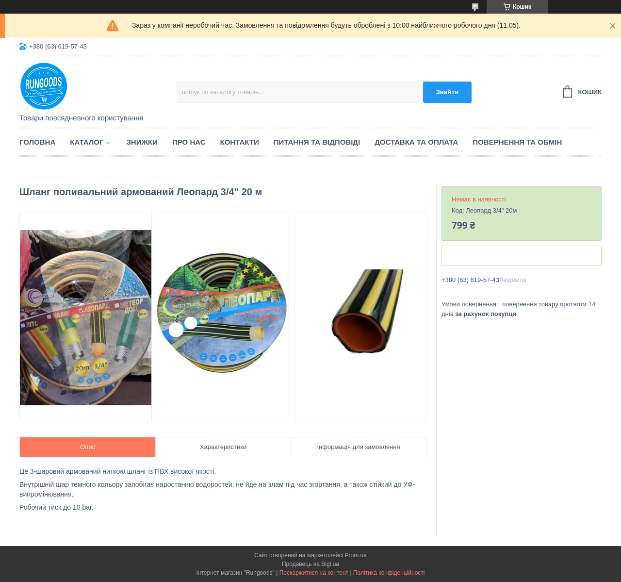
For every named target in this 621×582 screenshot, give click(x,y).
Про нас (189, 142)
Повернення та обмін (517, 142)
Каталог (86, 142)
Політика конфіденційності (389, 572)
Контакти (239, 142)
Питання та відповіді (317, 142)
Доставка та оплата (416, 142)
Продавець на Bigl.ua (310, 564)
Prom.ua (356, 555)
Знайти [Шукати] (447, 92)
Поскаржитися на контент (313, 572)
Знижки (142, 142)
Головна (37, 142)
